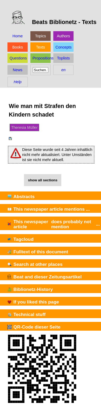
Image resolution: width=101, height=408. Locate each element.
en (63, 70)
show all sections (42, 180)
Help (18, 82)
